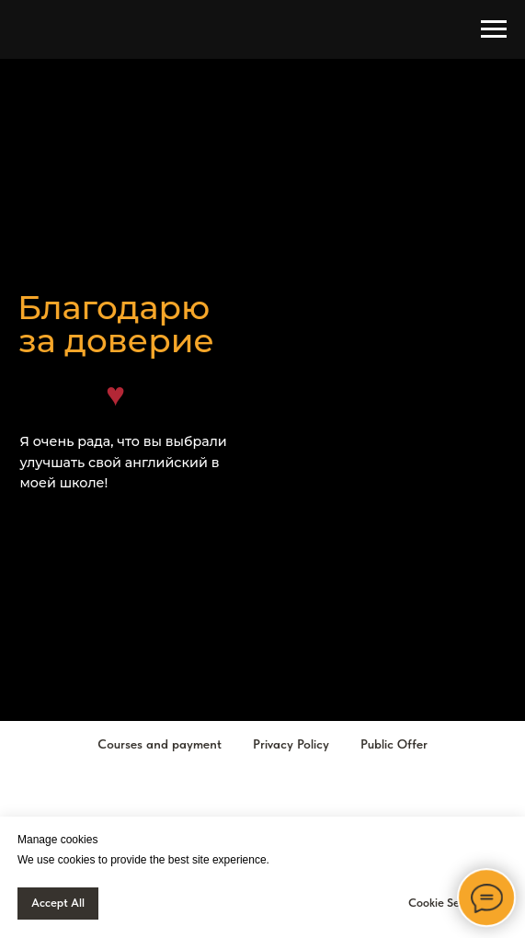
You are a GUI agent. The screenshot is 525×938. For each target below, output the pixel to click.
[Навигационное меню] (494, 29)
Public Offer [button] (394, 744)
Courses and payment (159, 744)
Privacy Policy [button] (291, 744)
